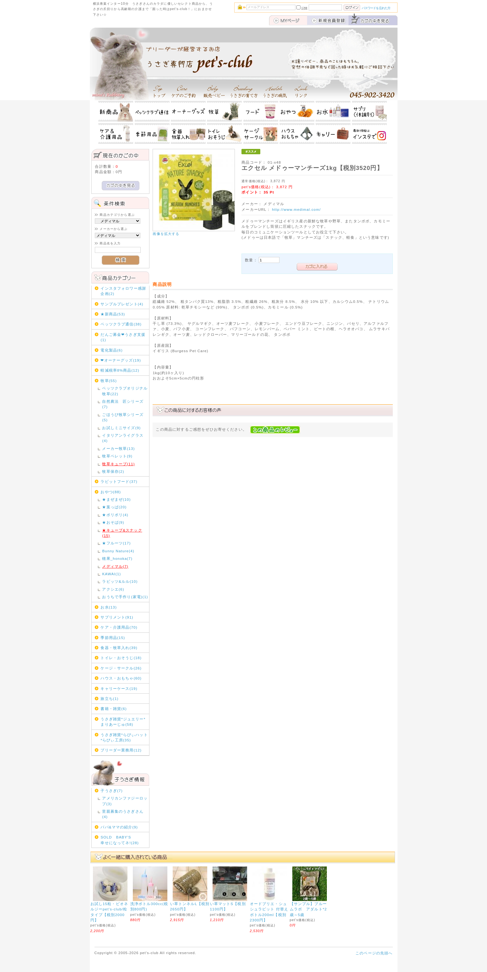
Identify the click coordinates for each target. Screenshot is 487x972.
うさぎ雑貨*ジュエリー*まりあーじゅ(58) (122, 721)
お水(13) (108, 607)
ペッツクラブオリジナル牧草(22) (125, 391)
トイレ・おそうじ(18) (121, 658)
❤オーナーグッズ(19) (120, 360)
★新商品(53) (112, 314)
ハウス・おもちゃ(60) (121, 678)
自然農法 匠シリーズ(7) (122, 404)
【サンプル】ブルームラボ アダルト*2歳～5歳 (308, 909)
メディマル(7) (115, 566)
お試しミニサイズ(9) (121, 428)
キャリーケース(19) (118, 688)
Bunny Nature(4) (118, 551)
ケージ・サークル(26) (121, 668)
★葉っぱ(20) (114, 507)
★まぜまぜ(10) (116, 499)
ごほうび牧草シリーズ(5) (122, 417)
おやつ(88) (110, 492)
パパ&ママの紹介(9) (119, 827)
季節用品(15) (112, 638)
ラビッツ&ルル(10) (120, 581)
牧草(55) (108, 381)
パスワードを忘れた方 (376, 8)
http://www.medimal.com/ (296, 209)
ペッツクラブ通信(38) (121, 324)
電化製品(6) (111, 350)
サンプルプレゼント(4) (121, 304)
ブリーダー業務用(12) (121, 750)
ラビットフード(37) (118, 481)
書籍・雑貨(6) (113, 709)
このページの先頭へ (373, 953)
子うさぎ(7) (111, 791)
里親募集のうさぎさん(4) (122, 814)
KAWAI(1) (111, 574)
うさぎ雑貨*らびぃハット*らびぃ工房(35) (124, 737)
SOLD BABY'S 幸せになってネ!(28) (124, 839)
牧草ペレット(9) (117, 456)
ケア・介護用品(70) (118, 627)
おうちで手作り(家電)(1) (125, 597)
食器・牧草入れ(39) (118, 648)
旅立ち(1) (109, 698)
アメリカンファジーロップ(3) (125, 800)
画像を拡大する (166, 234)
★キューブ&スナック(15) (122, 533)
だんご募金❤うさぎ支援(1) (122, 337)
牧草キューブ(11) (118, 464)
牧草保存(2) (113, 471)
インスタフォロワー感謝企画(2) (123, 291)
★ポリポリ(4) (115, 515)
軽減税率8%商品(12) (119, 370)
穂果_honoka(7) (117, 558)
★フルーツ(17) (116, 543)
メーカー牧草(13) (118, 448)
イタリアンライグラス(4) (122, 438)
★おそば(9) (113, 522)
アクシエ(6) (113, 589)
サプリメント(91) (116, 617)
